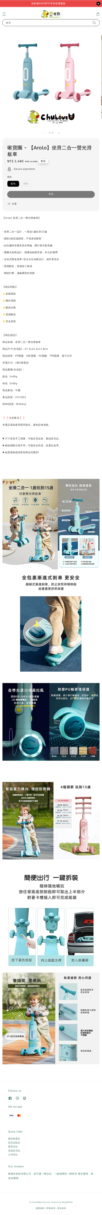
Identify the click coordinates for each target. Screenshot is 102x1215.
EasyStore (67, 1202)
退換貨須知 (14, 1150)
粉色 (25, 183)
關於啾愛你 (14, 1138)
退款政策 (61, 1208)
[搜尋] (94, 22)
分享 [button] (12, 203)
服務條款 (40, 1208)
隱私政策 (51, 1208)
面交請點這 (14, 1142)
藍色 (13, 183)
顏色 (9, 177)
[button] (4, 14)
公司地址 (13, 1154)
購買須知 (13, 1146)
